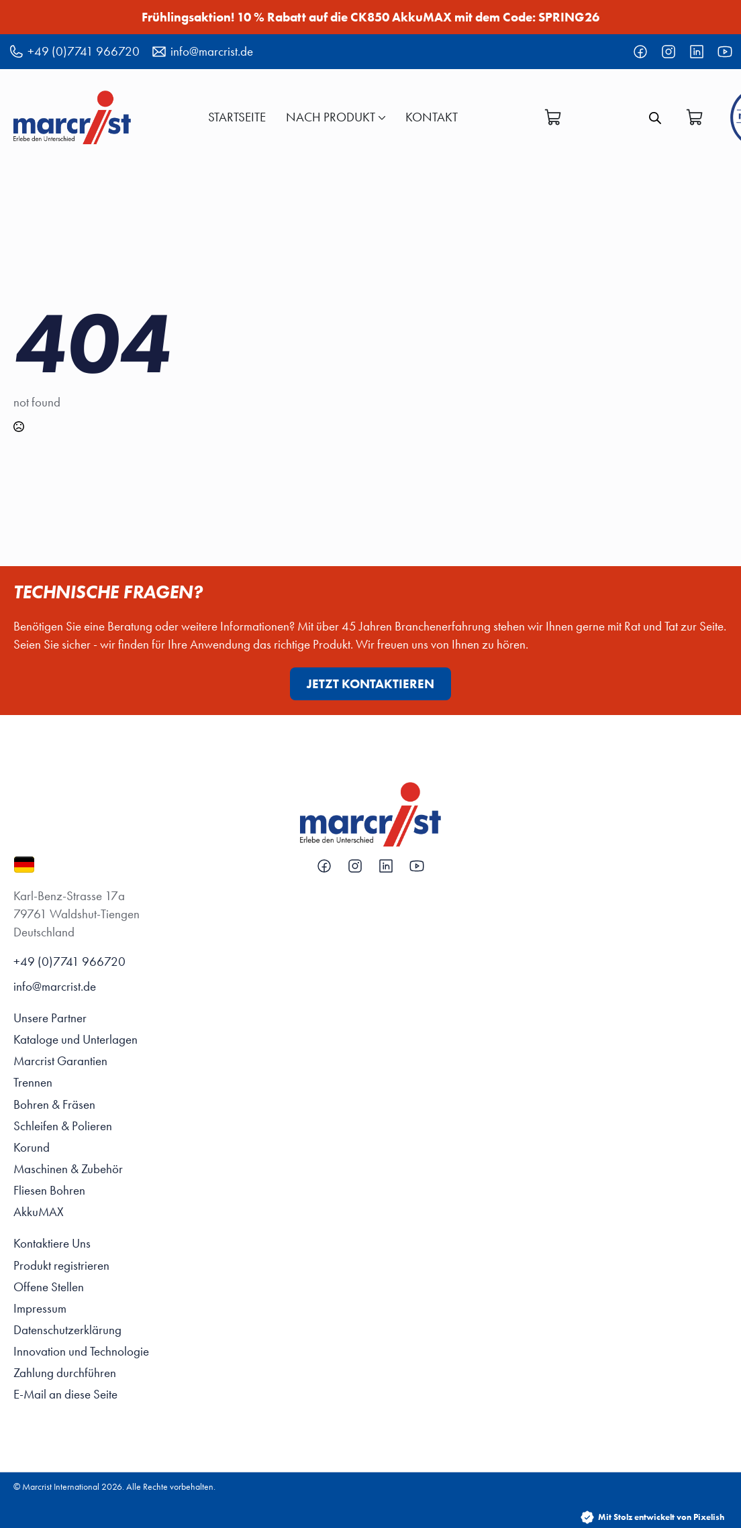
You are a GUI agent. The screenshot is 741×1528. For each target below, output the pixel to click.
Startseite (237, 117)
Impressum (39, 1308)
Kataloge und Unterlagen (75, 1039)
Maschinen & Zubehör (68, 1169)
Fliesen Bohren (49, 1190)
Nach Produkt (330, 117)
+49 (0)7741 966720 (69, 961)
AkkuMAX (38, 1211)
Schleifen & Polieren (62, 1126)
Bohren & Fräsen (54, 1104)
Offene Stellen (48, 1287)
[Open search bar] (655, 117)
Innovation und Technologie (81, 1351)
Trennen (32, 1082)
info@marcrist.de (54, 986)
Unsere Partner (50, 1018)
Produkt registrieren (61, 1265)
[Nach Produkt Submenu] (380, 117)
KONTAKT (431, 117)
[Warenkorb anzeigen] (553, 117)
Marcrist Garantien (60, 1061)
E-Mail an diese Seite (65, 1394)
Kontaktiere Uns (52, 1243)
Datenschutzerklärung (67, 1330)
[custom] (640, 52)
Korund (31, 1147)
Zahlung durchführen (64, 1372)
